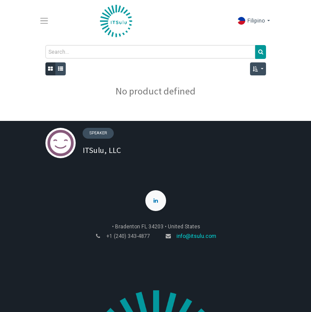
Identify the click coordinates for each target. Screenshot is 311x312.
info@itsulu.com (196, 236)
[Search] (260, 52)
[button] (258, 68)
